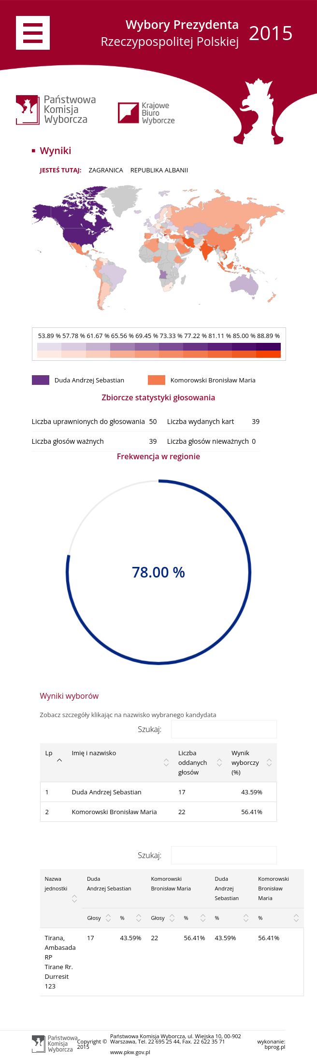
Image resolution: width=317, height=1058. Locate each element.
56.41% (194, 937)
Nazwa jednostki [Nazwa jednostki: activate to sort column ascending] (56, 883)
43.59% (131, 937)
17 (182, 792)
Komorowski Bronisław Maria (114, 811)
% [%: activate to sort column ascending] (122, 917)
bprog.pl (274, 1046)
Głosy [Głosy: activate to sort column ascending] (94, 917)
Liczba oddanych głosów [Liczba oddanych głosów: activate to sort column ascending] (192, 762)
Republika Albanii (159, 170)
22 (182, 811)
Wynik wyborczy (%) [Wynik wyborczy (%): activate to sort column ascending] (245, 762)
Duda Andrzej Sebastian (106, 792)
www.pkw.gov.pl (130, 1052)
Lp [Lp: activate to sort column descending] (49, 752)
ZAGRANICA (106, 170)
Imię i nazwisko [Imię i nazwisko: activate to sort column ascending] (94, 752)
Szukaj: (207, 729)
